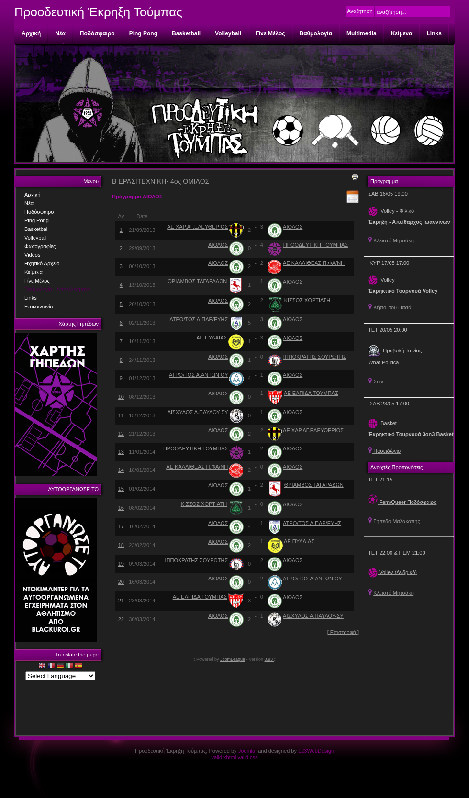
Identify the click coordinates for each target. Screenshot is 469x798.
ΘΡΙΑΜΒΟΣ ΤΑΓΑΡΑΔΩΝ (197, 281)
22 (121, 619)
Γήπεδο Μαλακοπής (394, 521)
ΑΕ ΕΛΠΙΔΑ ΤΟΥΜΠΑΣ (311, 393)
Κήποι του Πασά (392, 307)
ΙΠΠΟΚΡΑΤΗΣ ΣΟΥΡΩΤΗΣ (314, 357)
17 (121, 526)
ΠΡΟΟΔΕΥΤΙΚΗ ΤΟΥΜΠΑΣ (315, 245)
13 (121, 452)
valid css (247, 757)
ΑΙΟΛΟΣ (292, 227)
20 (121, 582)
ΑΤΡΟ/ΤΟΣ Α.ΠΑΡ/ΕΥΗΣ (198, 319)
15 (121, 489)
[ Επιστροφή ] (343, 632)
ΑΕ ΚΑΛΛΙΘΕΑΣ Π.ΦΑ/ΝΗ (314, 263)
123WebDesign (316, 751)
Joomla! (247, 751)
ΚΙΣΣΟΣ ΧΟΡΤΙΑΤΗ (307, 300)
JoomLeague (232, 659)
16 (121, 508)
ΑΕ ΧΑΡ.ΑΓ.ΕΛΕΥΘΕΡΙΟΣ (197, 227)
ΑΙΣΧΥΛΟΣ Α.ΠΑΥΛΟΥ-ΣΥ (198, 412)
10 (121, 397)
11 (121, 415)
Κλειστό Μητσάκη (393, 240)
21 (121, 600)
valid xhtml (223, 757)
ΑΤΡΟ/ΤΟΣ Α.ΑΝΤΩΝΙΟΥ (198, 375)
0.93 (269, 659)
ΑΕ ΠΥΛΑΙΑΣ (211, 337)
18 (121, 545)
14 (121, 470)
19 (121, 564)
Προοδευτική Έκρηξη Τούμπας (98, 12)
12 (121, 434)
